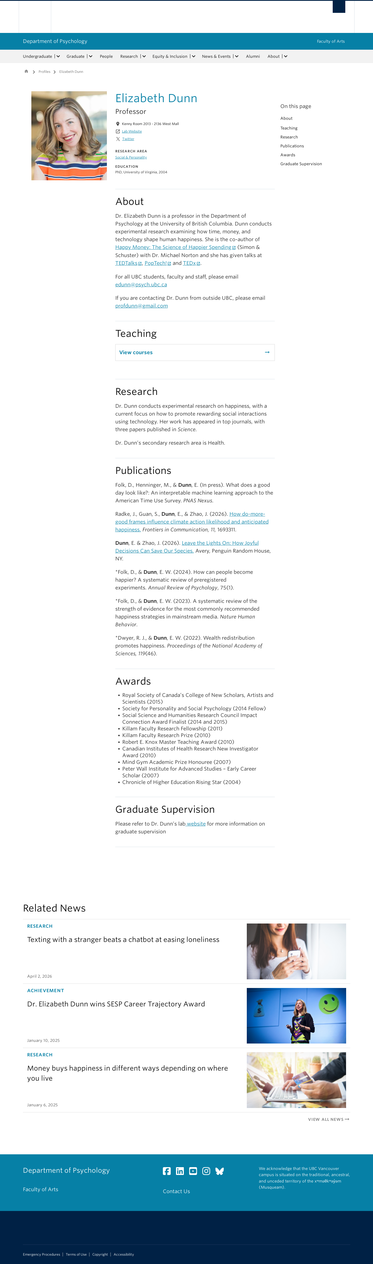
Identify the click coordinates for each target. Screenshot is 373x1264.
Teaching (288, 128)
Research (129, 56)
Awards (287, 155)
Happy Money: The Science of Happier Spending (173, 247)
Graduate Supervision (301, 164)
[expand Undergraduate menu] (58, 56)
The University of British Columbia (35, 17)
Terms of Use (76, 1254)
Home (26, 71)
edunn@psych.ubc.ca (141, 284)
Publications (292, 146)
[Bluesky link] (221, 1173)
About (274, 56)
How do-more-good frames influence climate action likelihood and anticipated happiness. (192, 522)
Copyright (100, 1254)
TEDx (189, 263)
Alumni (253, 56)
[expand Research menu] (144, 56)
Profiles (44, 71)
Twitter (128, 139)
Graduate (76, 56)
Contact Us (176, 1191)
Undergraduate (37, 56)
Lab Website (132, 131)
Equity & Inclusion (170, 56)
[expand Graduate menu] (91, 56)
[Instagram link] (208, 1173)
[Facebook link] (169, 1173)
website (196, 824)
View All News (329, 1119)
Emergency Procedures (41, 1254)
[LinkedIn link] (182, 1173)
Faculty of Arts (331, 41)
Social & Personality (131, 157)
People (106, 56)
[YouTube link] (195, 1173)
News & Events (216, 56)
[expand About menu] (286, 56)
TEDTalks (126, 263)
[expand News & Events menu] (237, 56)
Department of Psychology (55, 41)
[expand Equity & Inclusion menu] (194, 56)
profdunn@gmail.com (141, 306)
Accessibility (124, 1254)
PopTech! (156, 263)
